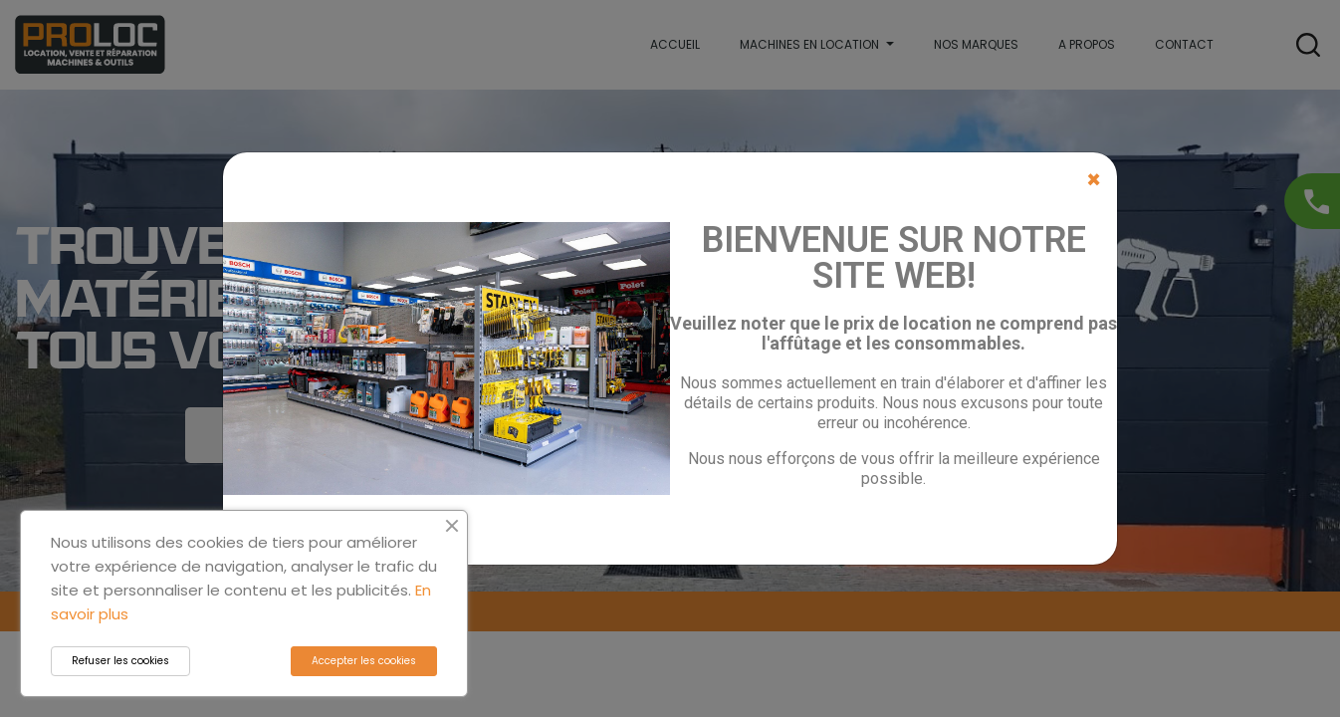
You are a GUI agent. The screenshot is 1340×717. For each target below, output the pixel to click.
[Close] (1093, 180)
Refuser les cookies (120, 660)
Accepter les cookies (364, 660)
